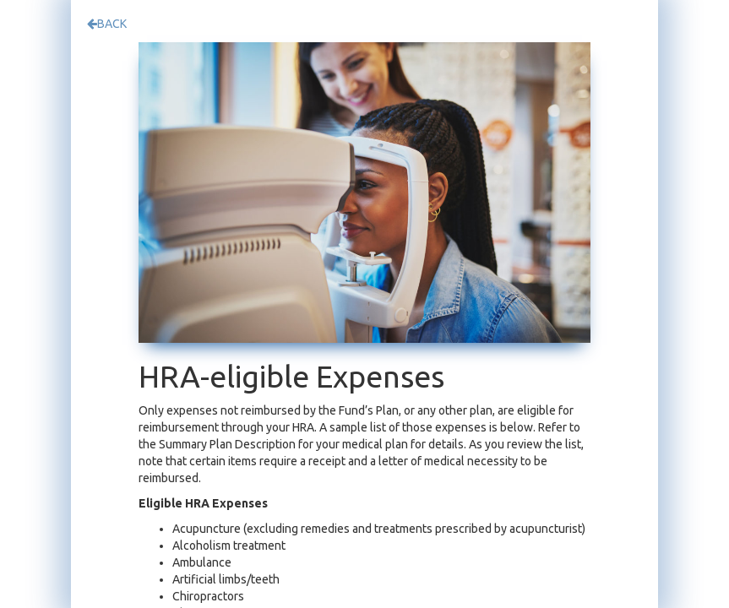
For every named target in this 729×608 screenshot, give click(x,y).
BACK (107, 23)
